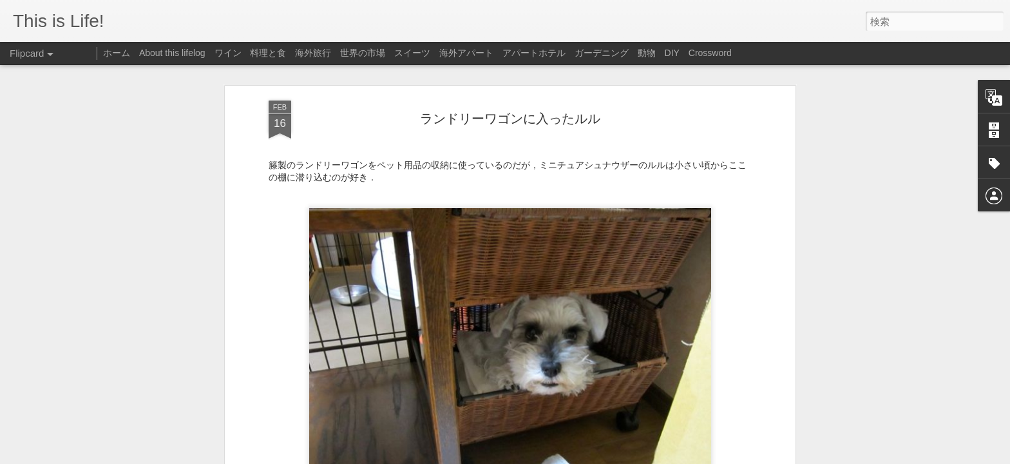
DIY (672, 53)
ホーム (116, 53)
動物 (647, 53)
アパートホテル (534, 53)
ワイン (228, 53)
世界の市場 (362, 53)
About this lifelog (172, 53)
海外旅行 (313, 53)
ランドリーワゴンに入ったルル (510, 91)
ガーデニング (602, 53)
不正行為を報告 (653, 455)
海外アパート (466, 53)
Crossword (710, 53)
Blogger (612, 455)
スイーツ (412, 53)
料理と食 (268, 53)
